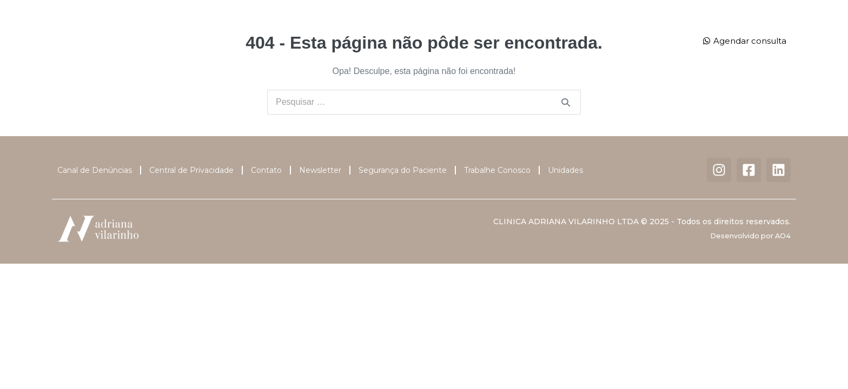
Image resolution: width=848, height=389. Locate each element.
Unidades (566, 28)
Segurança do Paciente (403, 170)
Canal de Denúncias (94, 170)
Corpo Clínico (326, 28)
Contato (424, 53)
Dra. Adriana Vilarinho (237, 28)
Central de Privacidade (191, 170)
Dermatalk (632, 28)
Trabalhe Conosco (497, 170)
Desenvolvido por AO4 (750, 236)
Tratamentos (405, 28)
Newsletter (320, 170)
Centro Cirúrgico (488, 28)
